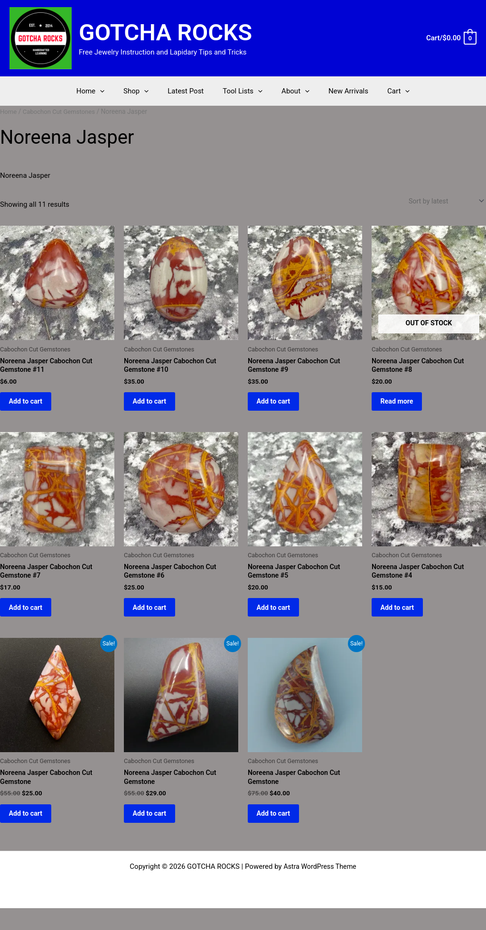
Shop (145, 91)
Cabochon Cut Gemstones (62, 111)
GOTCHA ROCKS (165, 32)
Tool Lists (242, 91)
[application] (114, 91)
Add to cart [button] (32, 406)
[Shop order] (443, 202)
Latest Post (190, 91)
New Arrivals (339, 91)
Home (105, 91)
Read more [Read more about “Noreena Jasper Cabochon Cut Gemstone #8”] (403, 406)
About (291, 91)
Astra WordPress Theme (319, 888)
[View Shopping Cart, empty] (451, 38)
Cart (384, 91)
